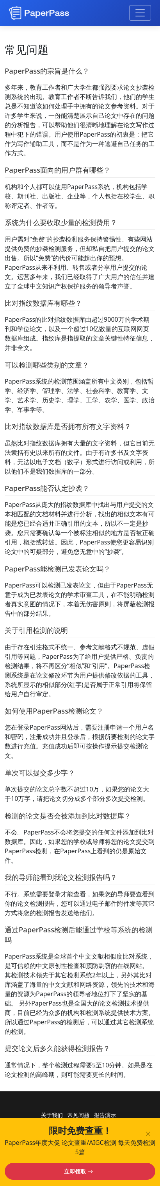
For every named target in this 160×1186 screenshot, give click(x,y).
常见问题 (78, 1115)
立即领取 (78, 1171)
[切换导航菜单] (140, 13)
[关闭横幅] (149, 1132)
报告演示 (105, 1115)
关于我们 (52, 1115)
